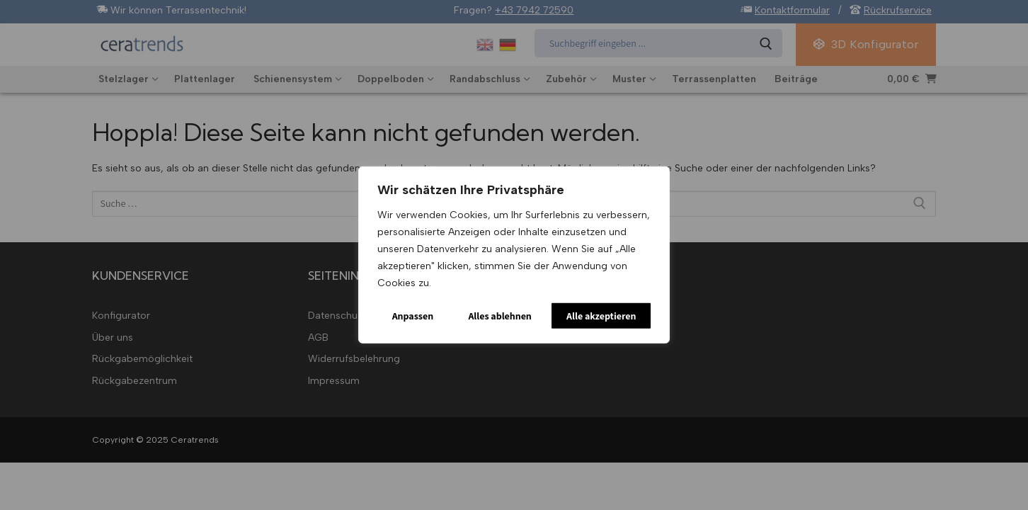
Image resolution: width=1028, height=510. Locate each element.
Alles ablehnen (499, 315)
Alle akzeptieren (601, 315)
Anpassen (413, 315)
